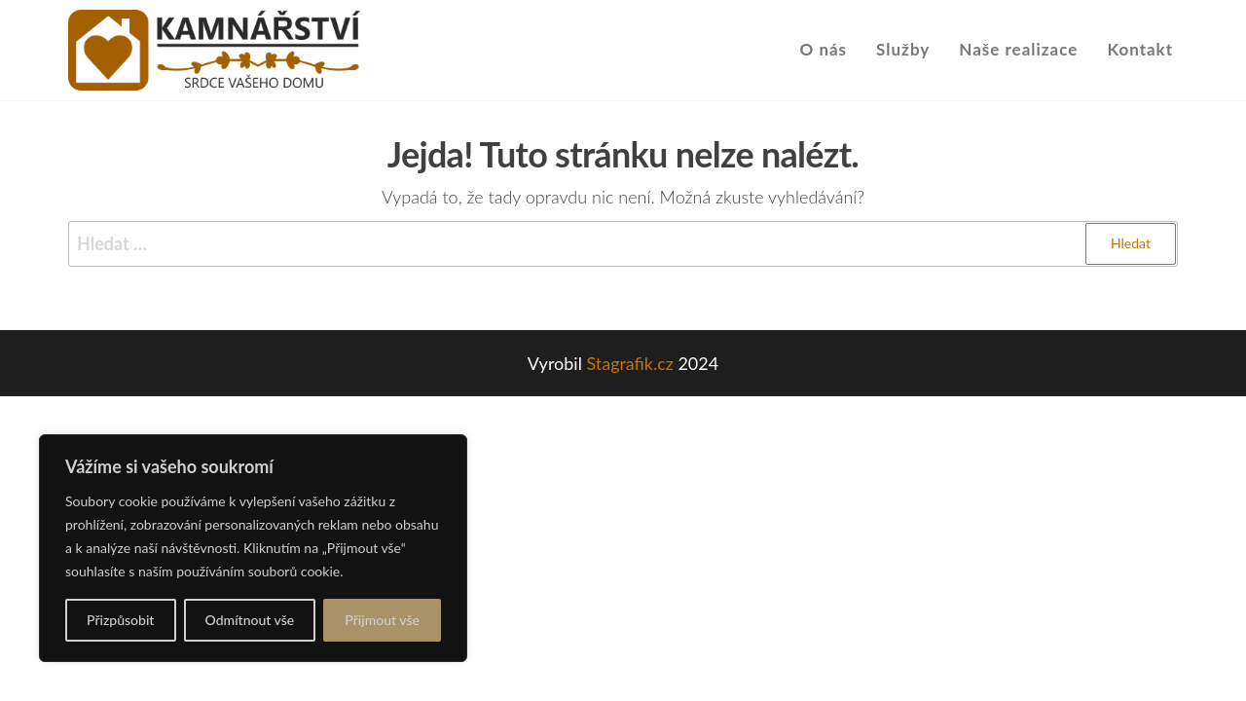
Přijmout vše (382, 619)
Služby (903, 49)
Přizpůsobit (120, 619)
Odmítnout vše (250, 619)
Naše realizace (1018, 49)
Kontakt (1140, 49)
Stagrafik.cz (630, 363)
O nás (824, 49)
